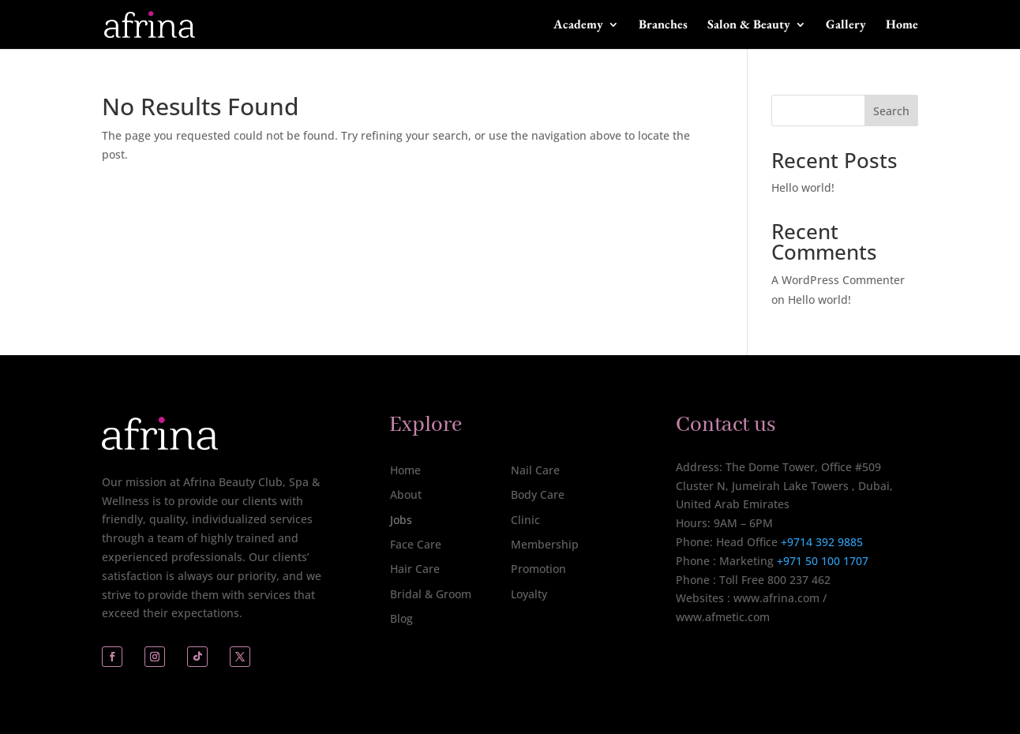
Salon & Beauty (748, 25)
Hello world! (802, 187)
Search (891, 110)
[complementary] (905, 647)
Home (902, 25)
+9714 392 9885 (822, 541)
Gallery (846, 25)
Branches (663, 25)
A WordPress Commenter (838, 279)
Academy (578, 25)
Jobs (401, 519)
